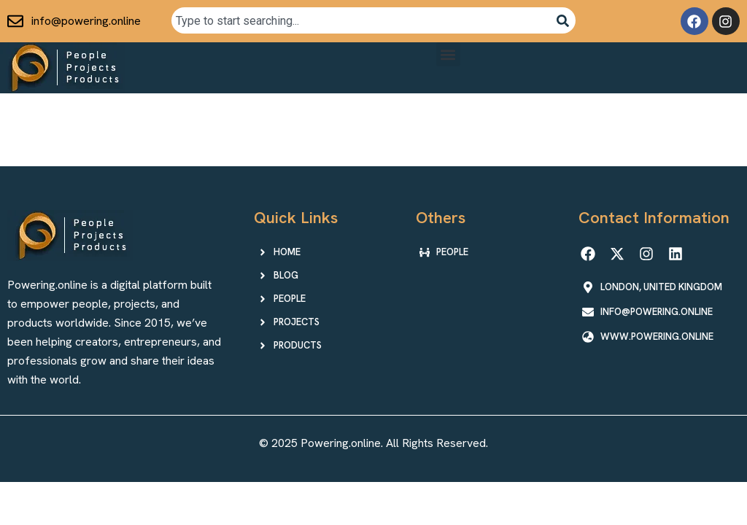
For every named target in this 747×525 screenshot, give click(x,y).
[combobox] (360, 20)
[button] (448, 54)
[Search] (563, 20)
